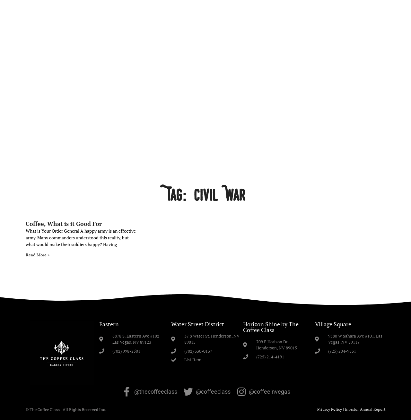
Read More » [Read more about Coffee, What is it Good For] (37, 255)
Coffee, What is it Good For (64, 223)
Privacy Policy (329, 409)
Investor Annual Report (365, 409)
